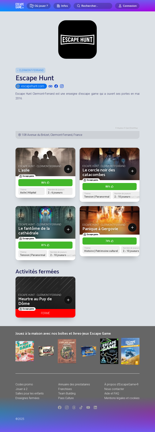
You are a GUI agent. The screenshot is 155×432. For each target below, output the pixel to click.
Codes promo (24, 384)
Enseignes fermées (27, 398)
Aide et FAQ (111, 393)
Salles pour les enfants (30, 393)
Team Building (67, 393)
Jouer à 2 (21, 389)
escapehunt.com (30, 86)
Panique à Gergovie (100, 229)
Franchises (65, 389)
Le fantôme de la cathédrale (34, 231)
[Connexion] (127, 6)
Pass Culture (66, 398)
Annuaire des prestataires (74, 384)
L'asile (24, 170)
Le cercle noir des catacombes (98, 172)
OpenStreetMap (132, 128)
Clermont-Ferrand (31, 70)
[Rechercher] (93, 6)
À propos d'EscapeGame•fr (121, 384)
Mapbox (120, 128)
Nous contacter (114, 389)
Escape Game (20, 6)
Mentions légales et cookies (122, 398)
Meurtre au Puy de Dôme (35, 301)
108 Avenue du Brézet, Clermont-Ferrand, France (52, 135)
